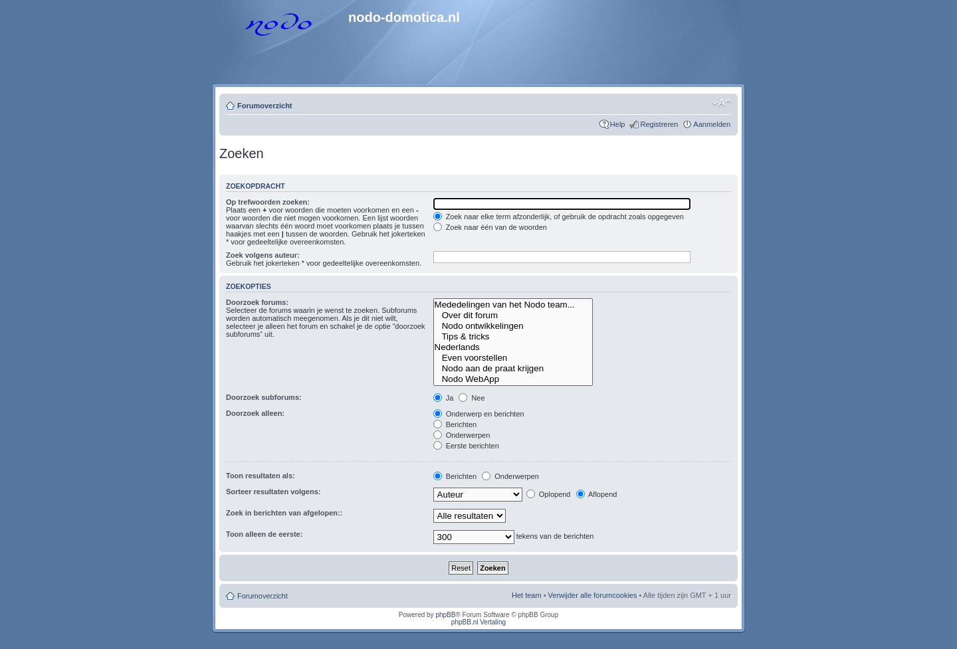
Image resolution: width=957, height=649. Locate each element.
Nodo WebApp (513, 379)
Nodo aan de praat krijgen (513, 368)
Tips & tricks (513, 336)
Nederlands (513, 347)
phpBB (445, 614)
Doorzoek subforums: (264, 397)
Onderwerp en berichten (478, 414)
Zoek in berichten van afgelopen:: (284, 513)
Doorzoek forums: (257, 302)
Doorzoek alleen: (255, 413)
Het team (527, 595)
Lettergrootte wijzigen (721, 103)
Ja (443, 398)
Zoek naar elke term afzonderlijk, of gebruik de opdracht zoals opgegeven (558, 217)
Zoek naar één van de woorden (490, 227)
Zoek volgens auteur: (263, 255)
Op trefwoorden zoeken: (268, 202)
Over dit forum (513, 315)
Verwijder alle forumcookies (592, 595)
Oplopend (548, 494)
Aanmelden (711, 124)
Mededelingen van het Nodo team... (513, 305)
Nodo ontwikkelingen (513, 326)
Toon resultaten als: (260, 476)
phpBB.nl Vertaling (478, 622)
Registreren (659, 124)
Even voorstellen (513, 358)
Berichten (455, 424)
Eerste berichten (466, 446)
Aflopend (596, 494)
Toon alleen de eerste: (264, 534)
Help (617, 124)
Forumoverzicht (264, 106)
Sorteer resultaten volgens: (273, 492)
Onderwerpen (461, 435)
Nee (471, 398)
